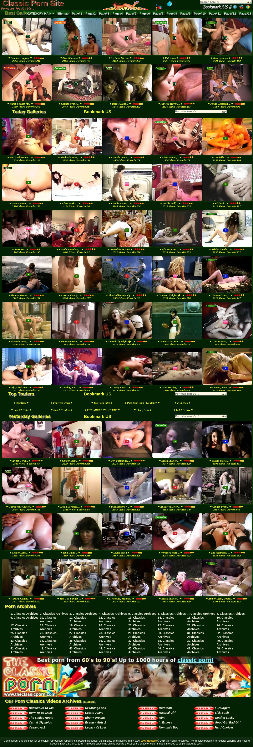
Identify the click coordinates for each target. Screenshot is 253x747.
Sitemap (63, 13)
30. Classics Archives (166, 634)
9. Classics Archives (24, 617)
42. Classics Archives (48, 650)
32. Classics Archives (225, 634)
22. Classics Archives (166, 627)
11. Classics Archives (77, 619)
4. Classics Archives (113, 613)
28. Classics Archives (107, 634)
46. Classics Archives (166, 650)
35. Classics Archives (77, 642)
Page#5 (131, 13)
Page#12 (230, 13)
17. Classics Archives (18, 627)
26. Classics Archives (48, 634)
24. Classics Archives (225, 627)
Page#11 (215, 13)
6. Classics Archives (172, 613)
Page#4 (117, 13)
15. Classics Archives (195, 619)
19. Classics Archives (77, 627)
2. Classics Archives (54, 613)
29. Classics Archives (136, 634)
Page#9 (185, 13)
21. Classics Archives (136, 627)
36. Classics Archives (107, 642)
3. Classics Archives (83, 613)
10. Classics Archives (48, 619)
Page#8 (172, 13)
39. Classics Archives (195, 642)
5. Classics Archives (142, 613)
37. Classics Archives (136, 642)
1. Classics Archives (24, 613)
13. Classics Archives (136, 619)
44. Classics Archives (107, 650)
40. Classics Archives (225, 642)
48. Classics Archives (225, 650)
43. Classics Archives (77, 650)
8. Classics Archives (231, 613)
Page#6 (145, 13)
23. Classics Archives (195, 627)
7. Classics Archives (201, 613)
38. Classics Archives (166, 642)
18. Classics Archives (48, 627)
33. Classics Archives (18, 642)
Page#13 (245, 13)
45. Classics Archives (136, 650)
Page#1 (77, 13)
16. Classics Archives (225, 619)
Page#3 (104, 13)
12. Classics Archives (107, 619)
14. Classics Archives (166, 619)
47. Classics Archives (195, 650)
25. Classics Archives (18, 634)
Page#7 (158, 13)
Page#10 (200, 13)
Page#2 (90, 13)
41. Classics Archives (18, 650)
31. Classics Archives (195, 634)
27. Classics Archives (77, 634)
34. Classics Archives (48, 642)
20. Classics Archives (107, 627)
